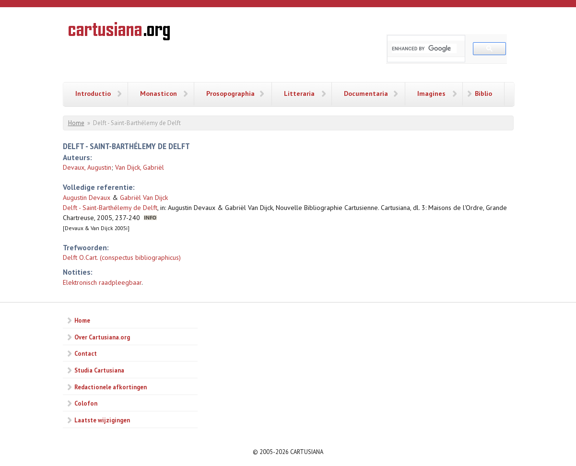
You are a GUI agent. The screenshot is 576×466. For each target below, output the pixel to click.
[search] (424, 48)
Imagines (431, 93)
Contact (85, 353)
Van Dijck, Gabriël (139, 167)
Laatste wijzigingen (102, 420)
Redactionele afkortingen (110, 387)
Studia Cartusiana (99, 370)
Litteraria (299, 93)
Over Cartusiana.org (102, 337)
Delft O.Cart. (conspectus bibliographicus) (122, 257)
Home (76, 123)
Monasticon (158, 93)
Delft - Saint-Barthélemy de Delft (110, 207)
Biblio (483, 93)
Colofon (85, 403)
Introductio (93, 93)
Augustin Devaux (86, 197)
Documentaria (366, 93)
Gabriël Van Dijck (144, 197)
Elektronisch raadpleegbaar (102, 282)
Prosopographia (230, 93)
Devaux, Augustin (87, 167)
